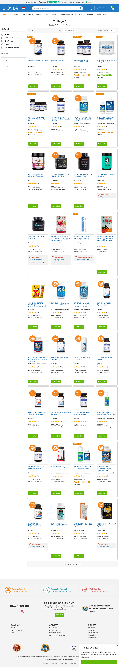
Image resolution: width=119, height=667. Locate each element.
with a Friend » (96, 14)
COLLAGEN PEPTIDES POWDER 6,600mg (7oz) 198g (106, 61)
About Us (14, 628)
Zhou (31, 180)
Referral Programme (55, 632)
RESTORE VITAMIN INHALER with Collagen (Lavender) (82, 237)
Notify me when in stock (106, 197)
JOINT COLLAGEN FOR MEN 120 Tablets (36, 237)
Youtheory (55, 180)
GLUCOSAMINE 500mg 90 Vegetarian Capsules (36, 467)
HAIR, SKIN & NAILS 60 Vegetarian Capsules (104, 304)
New (46, 14)
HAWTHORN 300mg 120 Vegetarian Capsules (35, 525)
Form (4, 60)
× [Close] (117, 645)
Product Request (93, 632)
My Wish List (53, 630)
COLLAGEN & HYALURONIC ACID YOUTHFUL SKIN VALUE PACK (37, 119)
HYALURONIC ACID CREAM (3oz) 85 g (82, 358)
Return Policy (92, 637)
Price (4, 66)
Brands (38, 14)
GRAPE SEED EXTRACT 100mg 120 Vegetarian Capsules (37, 413)
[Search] (80, 8)
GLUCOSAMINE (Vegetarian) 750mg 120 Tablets (59, 525)
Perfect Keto (101, 180)
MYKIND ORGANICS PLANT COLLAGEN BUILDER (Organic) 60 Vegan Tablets (60, 238)
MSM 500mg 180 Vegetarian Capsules (59, 358)
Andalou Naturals (80, 530)
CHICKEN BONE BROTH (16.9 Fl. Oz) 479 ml (106, 525)
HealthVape (78, 243)
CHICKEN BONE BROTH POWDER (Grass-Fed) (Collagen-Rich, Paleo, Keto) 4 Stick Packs (38, 304)
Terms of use (54, 663)
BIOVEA (32, 66)
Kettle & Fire (101, 530)
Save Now (59, 615)
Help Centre (91, 628)
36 (113, 30)
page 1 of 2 (72, 564)
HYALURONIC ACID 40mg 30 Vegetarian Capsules (82, 413)
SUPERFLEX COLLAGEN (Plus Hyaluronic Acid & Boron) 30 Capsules (83, 119)
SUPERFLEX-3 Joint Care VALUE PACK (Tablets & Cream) (83, 467)
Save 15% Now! (10, 14)
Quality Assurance (16, 630)
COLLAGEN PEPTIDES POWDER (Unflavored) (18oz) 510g (38, 175)
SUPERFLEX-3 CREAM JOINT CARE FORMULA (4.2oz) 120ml (106, 413)
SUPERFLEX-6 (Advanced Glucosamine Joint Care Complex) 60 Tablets (104, 468)
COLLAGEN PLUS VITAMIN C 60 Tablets (38, 61)
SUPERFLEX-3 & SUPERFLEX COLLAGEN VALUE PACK (105, 118)
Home (51, 24)
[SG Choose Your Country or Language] (24, 8)
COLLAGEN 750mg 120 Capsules (58, 61)
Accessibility (45, 663)
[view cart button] (114, 8)
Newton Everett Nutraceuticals (83, 123)
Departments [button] (27, 14)
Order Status (91, 630)
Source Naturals (57, 530)
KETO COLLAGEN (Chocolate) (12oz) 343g (106, 175)
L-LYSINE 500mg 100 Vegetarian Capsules (61, 413)
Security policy (73, 663)
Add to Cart (33, 86)
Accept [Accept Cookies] (99, 662)
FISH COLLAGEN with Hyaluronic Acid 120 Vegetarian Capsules (60, 119)
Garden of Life (56, 243)
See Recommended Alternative (36, 260)
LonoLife (100, 243)
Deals (54, 14)
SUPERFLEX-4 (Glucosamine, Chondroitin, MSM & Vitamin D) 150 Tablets (37, 359)
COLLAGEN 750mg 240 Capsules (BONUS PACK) (81, 61)
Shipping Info (92, 635)
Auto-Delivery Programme (57, 635)
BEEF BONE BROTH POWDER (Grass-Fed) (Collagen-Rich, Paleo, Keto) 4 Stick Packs (105, 238)
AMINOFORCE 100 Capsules (59, 467)
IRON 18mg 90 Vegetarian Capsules (104, 358)
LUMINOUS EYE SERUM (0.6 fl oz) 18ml (83, 525)
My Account (53, 628)
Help (90, 9)
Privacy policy (63, 663)
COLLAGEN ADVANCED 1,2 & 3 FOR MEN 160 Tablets (60, 175)
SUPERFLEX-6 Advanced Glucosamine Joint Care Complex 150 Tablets (81, 304)
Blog (12, 632)
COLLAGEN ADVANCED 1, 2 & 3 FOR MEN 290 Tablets (83, 175)
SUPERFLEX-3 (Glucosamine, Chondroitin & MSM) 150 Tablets (61, 304)
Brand (4, 53)
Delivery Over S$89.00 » (71, 14)
